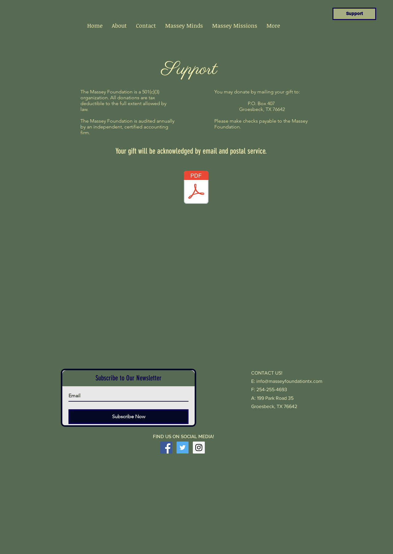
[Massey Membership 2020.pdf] (196, 188)
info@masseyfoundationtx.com (289, 381)
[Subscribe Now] (128, 416)
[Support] (354, 14)
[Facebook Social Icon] (166, 448)
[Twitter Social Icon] (183, 448)
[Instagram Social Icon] (199, 448)
